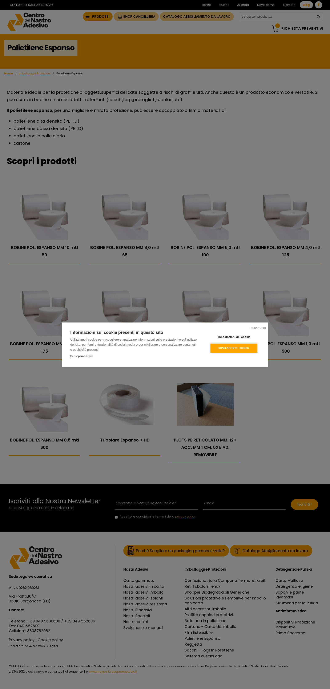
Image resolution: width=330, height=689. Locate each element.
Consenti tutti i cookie (234, 348)
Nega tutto (258, 328)
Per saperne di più (81, 356)
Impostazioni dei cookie (234, 336)
